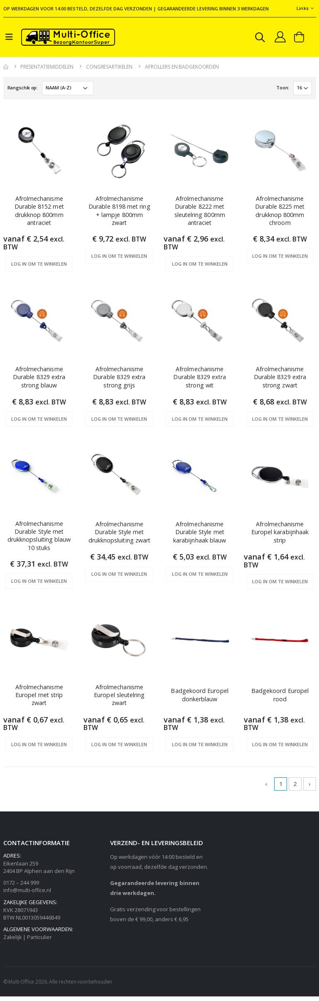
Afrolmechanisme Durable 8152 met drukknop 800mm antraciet (39, 213)
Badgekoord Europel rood (279, 699)
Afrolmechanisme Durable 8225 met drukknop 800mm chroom (279, 213)
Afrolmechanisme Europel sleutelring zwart (119, 700)
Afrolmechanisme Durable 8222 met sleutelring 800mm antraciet (199, 213)
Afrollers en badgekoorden (182, 68)
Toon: (282, 89)
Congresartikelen (109, 68)
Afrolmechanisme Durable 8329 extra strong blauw (39, 380)
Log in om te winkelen (39, 267)
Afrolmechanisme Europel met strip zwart (39, 700)
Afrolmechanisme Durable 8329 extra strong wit (199, 380)
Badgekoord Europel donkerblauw (199, 699)
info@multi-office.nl (27, 895)
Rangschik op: (22, 89)
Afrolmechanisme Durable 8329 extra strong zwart (280, 380)
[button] (258, 39)
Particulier (41, 942)
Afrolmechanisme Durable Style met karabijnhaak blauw (199, 536)
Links (303, 8)
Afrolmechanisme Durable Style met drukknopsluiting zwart (119, 540)
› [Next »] (310, 789)
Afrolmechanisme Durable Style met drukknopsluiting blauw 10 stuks (39, 540)
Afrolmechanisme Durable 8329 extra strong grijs (119, 380)
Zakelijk (13, 942)
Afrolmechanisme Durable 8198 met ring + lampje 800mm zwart (119, 213)
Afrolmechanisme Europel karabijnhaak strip (280, 536)
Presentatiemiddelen (47, 68)
